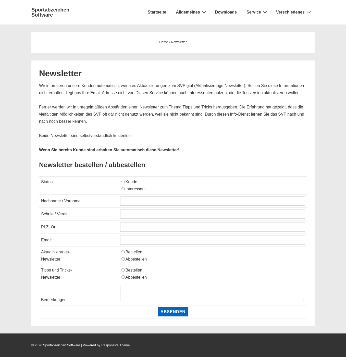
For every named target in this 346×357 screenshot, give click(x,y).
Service (257, 12)
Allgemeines (191, 12)
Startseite (156, 12)
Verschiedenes (294, 12)
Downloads (226, 12)
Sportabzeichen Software (50, 12)
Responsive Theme (115, 345)
